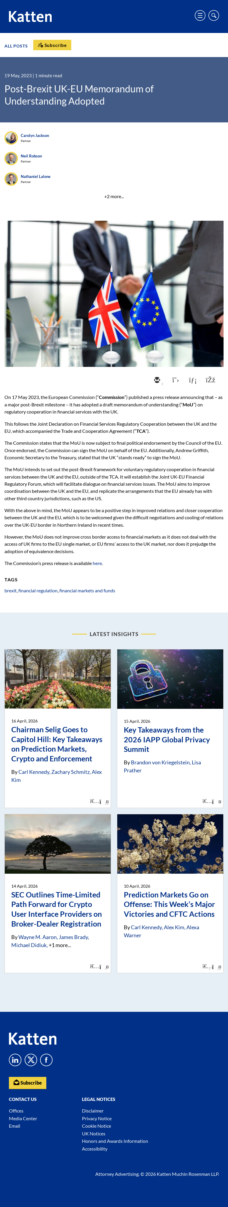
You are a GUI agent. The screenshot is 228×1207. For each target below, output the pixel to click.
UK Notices (93, 1133)
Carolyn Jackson (35, 135)
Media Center (23, 1118)
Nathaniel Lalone (35, 176)
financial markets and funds (87, 590)
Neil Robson (31, 156)
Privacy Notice (97, 1118)
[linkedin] (192, 380)
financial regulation (38, 590)
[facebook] (210, 380)
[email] (156, 380)
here (97, 563)
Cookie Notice (96, 1126)
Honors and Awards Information (115, 1141)
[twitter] (174, 380)
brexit (10, 590)
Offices (16, 1110)
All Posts (16, 45)
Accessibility (94, 1148)
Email (14, 1126)
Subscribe (27, 1082)
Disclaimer (93, 1110)
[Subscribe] (52, 45)
